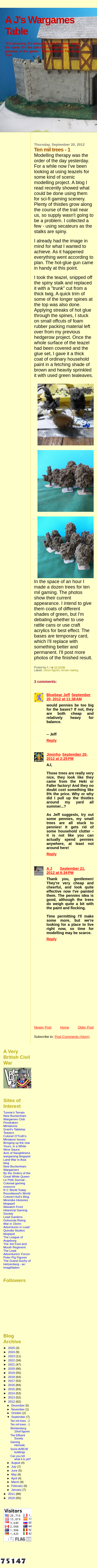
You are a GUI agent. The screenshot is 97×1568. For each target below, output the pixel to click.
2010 (12, 1498)
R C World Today (14, 1190)
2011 (12, 1493)
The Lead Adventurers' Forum (16, 1252)
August (16, 1462)
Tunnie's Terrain (14, 1112)
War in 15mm (12, 1223)
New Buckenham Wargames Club (14, 1117)
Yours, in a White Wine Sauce (14, 1147)
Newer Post (42, 1027)
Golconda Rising (14, 1220)
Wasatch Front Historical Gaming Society (15, 1210)
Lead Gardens (13, 1217)
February (17, 1485)
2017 (12, 1380)
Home (64, 1027)
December (18, 1405)
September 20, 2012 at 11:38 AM (69, 697)
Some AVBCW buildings (19, 1450)
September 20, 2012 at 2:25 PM (67, 756)
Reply (52, 740)
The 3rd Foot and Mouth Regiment (15, 1245)
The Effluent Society (17, 1437)
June (14, 1470)
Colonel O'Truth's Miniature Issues (14, 1137)
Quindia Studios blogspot (14, 1232)
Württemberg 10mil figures (20, 1430)
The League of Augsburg (13, 1238)
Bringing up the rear (16, 1142)
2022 (12, 1360)
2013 (12, 1397)
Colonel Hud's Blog (16, 1196)
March (15, 1481)
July (14, 1466)
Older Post (86, 1027)
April (14, 1478)
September (18, 1416)
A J (49, 868)
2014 (12, 1393)
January (17, 1489)
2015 (12, 1389)
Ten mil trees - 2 (20, 1420)
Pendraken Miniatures (10, 1124)
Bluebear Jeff (58, 695)
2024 (12, 1352)
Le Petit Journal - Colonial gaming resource (14, 1183)
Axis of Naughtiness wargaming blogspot (17, 1154)
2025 (12, 1347)
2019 (12, 1372)
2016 (12, 1385)
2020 (12, 1368)
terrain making (69, 670)
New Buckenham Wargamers (14, 1168)
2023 (12, 1356)
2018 (12, 1376)
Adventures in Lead (16, 1227)
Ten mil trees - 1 (20, 1424)
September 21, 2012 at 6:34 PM (66, 870)
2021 (12, 1364)
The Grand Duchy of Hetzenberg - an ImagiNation (17, 1264)
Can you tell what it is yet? (20, 1457)
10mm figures (51, 670)
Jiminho (54, 754)
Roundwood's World (16, 1193)
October (17, 1413)
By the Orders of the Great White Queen (17, 1174)
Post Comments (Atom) (72, 1037)
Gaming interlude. (18, 1443)
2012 (12, 1401)
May (14, 1474)
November (18, 1409)
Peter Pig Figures (15, 1257)
